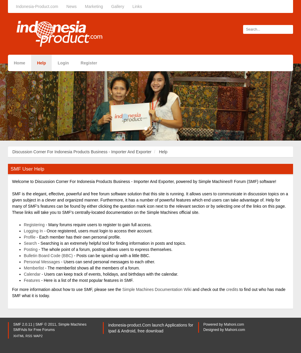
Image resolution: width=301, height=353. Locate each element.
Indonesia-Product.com (37, 6)
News (71, 6)
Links (137, 6)
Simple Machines (72, 324)
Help (41, 63)
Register (89, 63)
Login (63, 63)
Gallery (117, 6)
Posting (31, 249)
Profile (30, 237)
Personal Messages (42, 261)
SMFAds (20, 330)
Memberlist (34, 268)
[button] (22, 102)
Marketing (94, 6)
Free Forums (44, 330)
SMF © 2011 (45, 324)
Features (32, 280)
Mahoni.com (234, 324)
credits (232, 289)
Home (19, 63)
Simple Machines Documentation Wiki (156, 289)
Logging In (33, 231)
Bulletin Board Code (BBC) (48, 255)
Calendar (32, 274)
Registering (34, 224)
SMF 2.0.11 (22, 324)
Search (30, 243)
